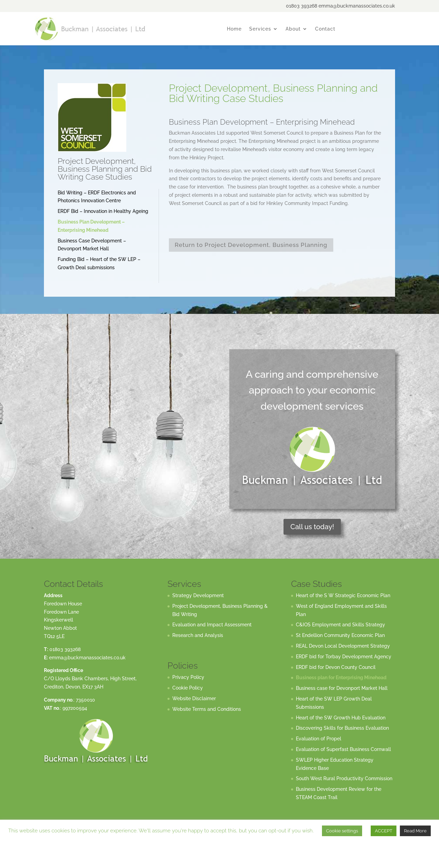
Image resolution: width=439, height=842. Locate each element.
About (293, 29)
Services (260, 29)
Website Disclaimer (194, 698)
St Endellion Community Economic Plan (340, 635)
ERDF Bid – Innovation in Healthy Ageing (103, 211)
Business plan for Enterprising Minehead (341, 677)
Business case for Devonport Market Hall (342, 688)
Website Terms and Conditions (206, 709)
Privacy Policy (188, 677)
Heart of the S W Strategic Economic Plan (343, 595)
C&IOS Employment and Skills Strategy (340, 624)
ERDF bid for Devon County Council (336, 667)
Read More (415, 830)
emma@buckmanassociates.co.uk (87, 657)
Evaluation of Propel (318, 738)
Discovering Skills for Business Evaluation (342, 728)
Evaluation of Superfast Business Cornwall (343, 749)
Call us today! (312, 527)
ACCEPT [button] (383, 830)
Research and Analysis (197, 635)
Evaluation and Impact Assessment (212, 624)
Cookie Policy (187, 688)
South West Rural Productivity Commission (344, 778)
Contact (325, 29)
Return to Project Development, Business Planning (251, 244)
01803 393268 (65, 649)
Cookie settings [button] (342, 830)
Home (234, 29)
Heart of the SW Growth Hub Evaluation (340, 717)
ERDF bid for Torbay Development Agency (343, 656)
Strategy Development (198, 595)
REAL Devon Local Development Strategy (343, 646)
